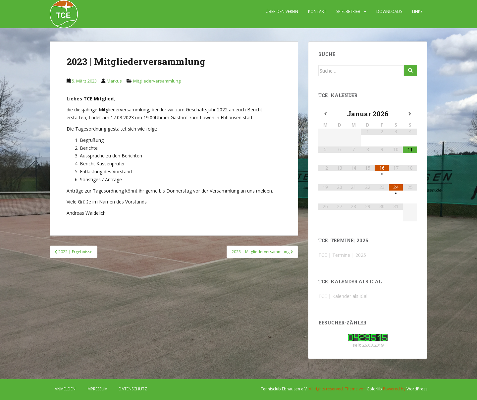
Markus (114, 81)
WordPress (416, 389)
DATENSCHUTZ (133, 389)
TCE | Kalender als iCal (342, 296)
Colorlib (374, 389)
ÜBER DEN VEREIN (282, 11)
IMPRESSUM (97, 389)
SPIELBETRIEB (348, 11)
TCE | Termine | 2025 (342, 255)
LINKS (417, 11)
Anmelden (65, 389)
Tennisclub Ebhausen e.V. (284, 389)
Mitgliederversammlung (157, 81)
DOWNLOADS (389, 11)
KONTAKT (317, 11)
